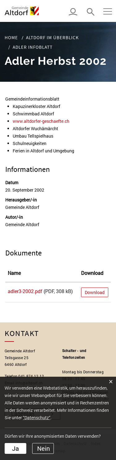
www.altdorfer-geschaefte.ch (44, 121)
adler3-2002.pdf (25, 291)
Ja (15, 448)
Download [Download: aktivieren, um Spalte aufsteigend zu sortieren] (92, 273)
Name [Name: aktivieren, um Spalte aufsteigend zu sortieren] (14, 273)
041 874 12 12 (31, 376)
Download (95, 292)
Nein (43, 448)
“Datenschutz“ (36, 418)
